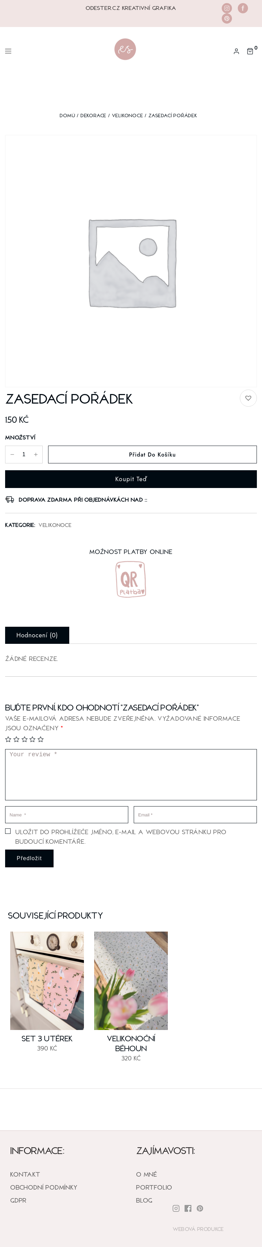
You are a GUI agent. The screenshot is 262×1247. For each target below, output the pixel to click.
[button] (248, 398)
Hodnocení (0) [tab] (37, 635)
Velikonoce (127, 115)
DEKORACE (93, 115)
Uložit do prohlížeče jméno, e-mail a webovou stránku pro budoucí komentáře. (121, 836)
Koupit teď (131, 479)
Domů (67, 115)
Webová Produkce (198, 1229)
